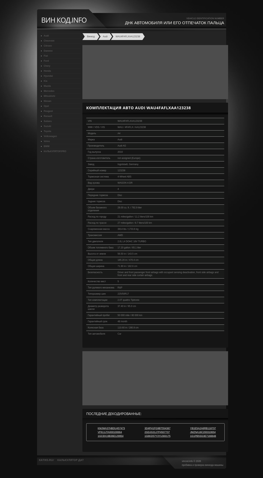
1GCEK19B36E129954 (110, 436)
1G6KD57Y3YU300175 (157, 436)
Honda (47, 71)
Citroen (48, 45)
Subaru (48, 121)
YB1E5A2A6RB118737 (203, 428)
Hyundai (48, 76)
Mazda (47, 86)
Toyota (47, 131)
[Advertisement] (154, 72)
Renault (48, 116)
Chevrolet (49, 40)
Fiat (46, 56)
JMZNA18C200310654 (203, 432)
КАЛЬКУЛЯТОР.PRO (55, 151)
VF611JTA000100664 (110, 432)
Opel (46, 106)
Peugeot (48, 111)
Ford (46, 61)
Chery (47, 66)
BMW (47, 146)
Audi (46, 35)
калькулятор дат (70, 460)
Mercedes (49, 91)
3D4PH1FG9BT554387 (157, 428)
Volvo (47, 141)
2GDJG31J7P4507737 (157, 432)
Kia (45, 81)
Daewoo (48, 50)
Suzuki (47, 126)
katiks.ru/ (46, 460)
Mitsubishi (49, 96)
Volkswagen (50, 136)
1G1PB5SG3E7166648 (203, 436)
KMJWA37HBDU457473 (111, 428)
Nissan (47, 101)
